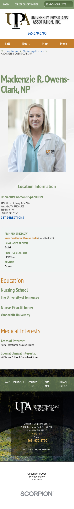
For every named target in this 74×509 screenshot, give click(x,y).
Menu (63, 43)
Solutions (18, 381)
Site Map (47, 383)
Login (6, 4)
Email (26, 43)
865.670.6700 (37, 33)
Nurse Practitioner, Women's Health (29, 237)
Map (45, 43)
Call (7, 43)
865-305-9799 (7, 208)
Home (6, 381)
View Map (37, 432)
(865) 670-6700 (36, 439)
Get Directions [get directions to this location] (12, 216)
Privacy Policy (63, 383)
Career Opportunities (26, 4)
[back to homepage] (2, 50)
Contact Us (33, 383)
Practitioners (14, 50)
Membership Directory (36, 50)
